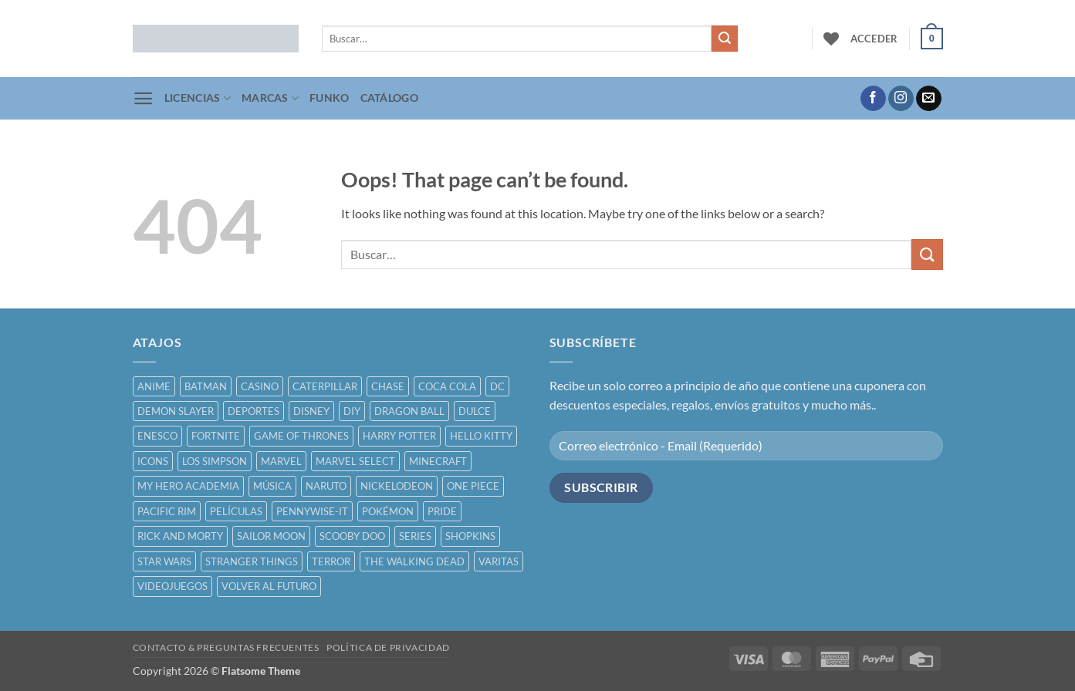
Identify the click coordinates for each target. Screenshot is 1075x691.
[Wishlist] (831, 39)
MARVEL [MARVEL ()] (281, 461)
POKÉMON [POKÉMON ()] (388, 511)
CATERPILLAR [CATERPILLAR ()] (324, 386)
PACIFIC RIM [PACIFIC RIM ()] (166, 511)
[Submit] (725, 38)
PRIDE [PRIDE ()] (442, 511)
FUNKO (329, 97)
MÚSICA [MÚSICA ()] (272, 486)
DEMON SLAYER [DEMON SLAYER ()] (175, 411)
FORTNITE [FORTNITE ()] (215, 436)
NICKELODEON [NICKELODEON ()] (396, 486)
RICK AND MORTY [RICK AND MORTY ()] (180, 536)
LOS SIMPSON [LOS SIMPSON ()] (214, 461)
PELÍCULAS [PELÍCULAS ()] (236, 511)
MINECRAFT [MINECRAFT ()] (438, 461)
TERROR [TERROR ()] (331, 561)
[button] (874, 38)
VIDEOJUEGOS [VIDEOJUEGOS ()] (172, 586)
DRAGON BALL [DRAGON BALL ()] (409, 411)
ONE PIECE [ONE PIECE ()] (473, 486)
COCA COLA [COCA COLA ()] (447, 386)
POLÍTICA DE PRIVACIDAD (387, 647)
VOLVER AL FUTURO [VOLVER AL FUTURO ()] (268, 586)
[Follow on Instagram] (901, 99)
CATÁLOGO (389, 97)
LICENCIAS (197, 98)
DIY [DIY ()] (351, 411)
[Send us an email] (928, 99)
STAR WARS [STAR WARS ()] (164, 561)
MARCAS (270, 98)
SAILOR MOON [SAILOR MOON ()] (271, 536)
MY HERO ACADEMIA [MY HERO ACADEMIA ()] (188, 486)
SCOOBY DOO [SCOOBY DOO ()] (352, 536)
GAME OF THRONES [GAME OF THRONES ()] (301, 436)
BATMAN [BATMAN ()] (205, 386)
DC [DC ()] (497, 386)
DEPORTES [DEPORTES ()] (253, 411)
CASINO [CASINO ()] (260, 386)
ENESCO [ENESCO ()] (157, 436)
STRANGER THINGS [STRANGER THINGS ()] (251, 561)
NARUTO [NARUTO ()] (326, 486)
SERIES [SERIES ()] (415, 536)
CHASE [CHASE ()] (387, 386)
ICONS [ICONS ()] (152, 461)
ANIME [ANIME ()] (154, 386)
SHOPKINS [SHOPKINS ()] (470, 536)
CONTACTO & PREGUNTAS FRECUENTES (226, 647)
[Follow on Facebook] (873, 99)
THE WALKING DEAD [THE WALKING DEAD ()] (414, 561)
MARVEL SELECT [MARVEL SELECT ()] (355, 461)
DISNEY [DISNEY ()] (311, 411)
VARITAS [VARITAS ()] (498, 561)
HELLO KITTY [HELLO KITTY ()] (481, 436)
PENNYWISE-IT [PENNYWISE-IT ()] (312, 511)
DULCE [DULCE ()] (474, 411)
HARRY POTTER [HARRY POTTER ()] (399, 436)
